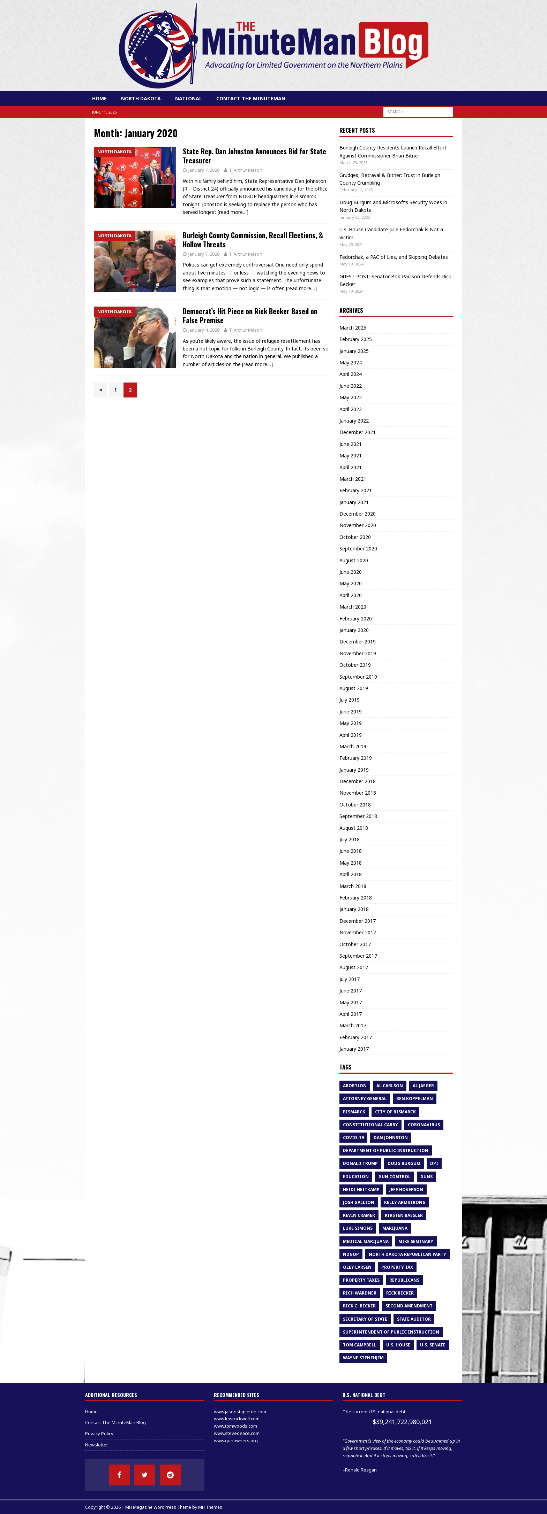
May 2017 (350, 1002)
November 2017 (357, 932)
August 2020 (353, 560)
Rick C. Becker (359, 1306)
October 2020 (355, 537)
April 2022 (350, 409)
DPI (434, 1163)
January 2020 (354, 630)
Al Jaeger (423, 1086)
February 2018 (355, 897)
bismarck (354, 1112)
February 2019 (355, 758)
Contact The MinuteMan (250, 98)
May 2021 (350, 455)
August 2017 (353, 967)
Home (99, 98)
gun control (395, 1177)
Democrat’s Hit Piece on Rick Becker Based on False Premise (250, 315)
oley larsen (357, 1267)
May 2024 (350, 362)
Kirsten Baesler (404, 1215)
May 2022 (350, 397)
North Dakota (141, 98)
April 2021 (350, 467)
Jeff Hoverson (406, 1189)
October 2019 (355, 665)
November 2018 (357, 792)
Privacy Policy (99, 1433)
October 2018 (355, 804)
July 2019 (349, 699)
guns (426, 1177)
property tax (397, 1267)
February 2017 (355, 1037)
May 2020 (350, 583)
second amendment (409, 1306)
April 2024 (350, 374)
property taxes (361, 1280)
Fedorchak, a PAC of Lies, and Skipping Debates (393, 257)
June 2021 (350, 444)
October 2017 (355, 944)
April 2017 (350, 1014)
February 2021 (355, 490)
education (356, 1177)
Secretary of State (365, 1319)
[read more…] (233, 212)
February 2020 (355, 618)
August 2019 (353, 688)
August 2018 (353, 828)
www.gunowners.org (236, 1440)
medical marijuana (366, 1241)
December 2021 (357, 432)
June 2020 (350, 572)
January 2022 (354, 420)
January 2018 (354, 909)
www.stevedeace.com (237, 1433)
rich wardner (359, 1293)
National (188, 98)
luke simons (358, 1228)
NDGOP (351, 1254)
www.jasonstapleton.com (240, 1411)
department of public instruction (385, 1150)
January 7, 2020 (203, 170)
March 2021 (352, 479)
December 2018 (357, 781)
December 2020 (357, 513)
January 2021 (354, 502)
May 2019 (350, 723)
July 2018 (349, 839)
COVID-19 (353, 1138)
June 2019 (350, 711)
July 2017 (349, 979)
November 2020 (357, 525)
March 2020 (352, 606)
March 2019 (352, 746)
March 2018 (352, 886)
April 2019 (350, 735)
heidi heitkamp (361, 1189)
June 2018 (350, 851)
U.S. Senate (432, 1345)
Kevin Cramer (359, 1215)
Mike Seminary (415, 1241)
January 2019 (354, 769)
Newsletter (96, 1445)
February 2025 (355, 339)
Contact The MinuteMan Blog (115, 1422)
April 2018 (350, 874)
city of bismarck (395, 1112)
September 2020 (358, 548)
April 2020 (350, 595)
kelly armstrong (405, 1202)
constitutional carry (370, 1125)
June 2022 (350, 386)
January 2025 (354, 351)
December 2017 (357, 921)
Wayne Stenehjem (363, 1358)
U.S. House (398, 1345)
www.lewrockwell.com (237, 1418)
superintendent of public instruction (391, 1332)
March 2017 (352, 1025)
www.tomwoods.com (235, 1426)
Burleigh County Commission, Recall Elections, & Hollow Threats (253, 239)
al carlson (389, 1086)
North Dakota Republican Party (407, 1254)
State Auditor (414, 1319)
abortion (355, 1086)
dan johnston (391, 1138)
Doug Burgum (404, 1163)
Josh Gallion (358, 1202)
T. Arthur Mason (245, 170)
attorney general (365, 1099)
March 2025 (352, 327)
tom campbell (359, 1345)
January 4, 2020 (203, 330)
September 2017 (358, 955)
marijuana (394, 1228)
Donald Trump (360, 1163)
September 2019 (358, 676)
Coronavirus (424, 1125)
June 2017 (350, 990)
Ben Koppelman (414, 1099)
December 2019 (357, 641)
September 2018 (358, 816)
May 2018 (350, 862)
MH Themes (210, 1507)
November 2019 (357, 653)
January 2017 (354, 1048)
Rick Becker (400, 1293)
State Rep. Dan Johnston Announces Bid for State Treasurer (254, 155)
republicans (404, 1280)
